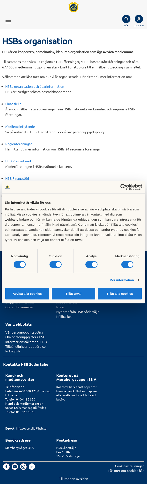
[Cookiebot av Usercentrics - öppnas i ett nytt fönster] (123, 187)
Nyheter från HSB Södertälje (77, 311)
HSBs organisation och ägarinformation (34, 86)
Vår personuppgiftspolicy (24, 332)
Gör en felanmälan (19, 307)
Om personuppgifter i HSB (25, 337)
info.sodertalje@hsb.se (31, 428)
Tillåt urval (74, 293)
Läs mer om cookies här (126, 470)
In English (12, 351)
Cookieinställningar (129, 466)
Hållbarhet (64, 316)
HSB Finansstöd (17, 178)
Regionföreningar (18, 144)
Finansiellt (13, 104)
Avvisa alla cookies (27, 293)
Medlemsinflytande (20, 126)
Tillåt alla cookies (120, 293)
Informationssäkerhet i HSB (26, 341)
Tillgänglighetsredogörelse (25, 346)
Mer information (122, 280)
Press (60, 307)
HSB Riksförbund (18, 161)
